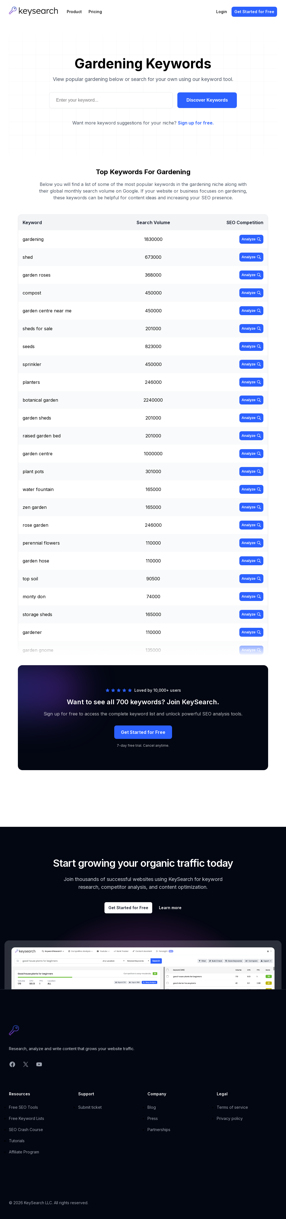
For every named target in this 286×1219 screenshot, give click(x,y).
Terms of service (232, 1107)
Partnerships (158, 1129)
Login (221, 11)
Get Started (254, 11)
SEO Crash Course (26, 1129)
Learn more (170, 907)
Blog (151, 1107)
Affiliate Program (24, 1151)
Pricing (95, 11)
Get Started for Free (143, 732)
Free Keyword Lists (26, 1118)
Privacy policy (230, 1118)
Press (152, 1118)
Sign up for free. (196, 123)
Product (74, 11)
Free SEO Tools (23, 1107)
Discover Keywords (207, 100)
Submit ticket (90, 1107)
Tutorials (17, 1140)
